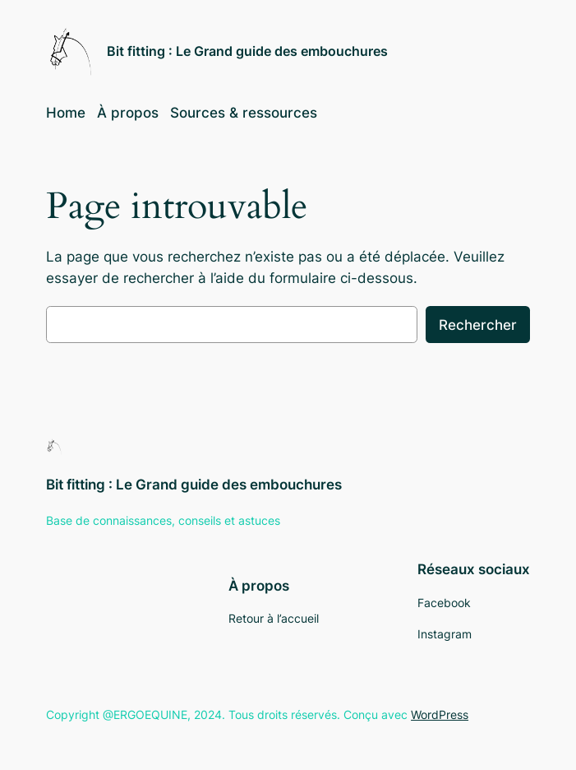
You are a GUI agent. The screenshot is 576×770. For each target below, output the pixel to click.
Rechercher (478, 325)
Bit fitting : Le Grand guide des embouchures (247, 51)
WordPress (439, 714)
